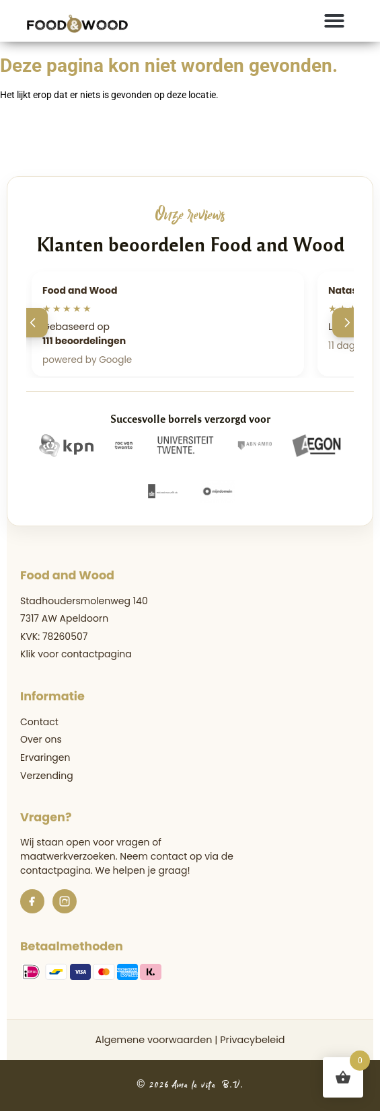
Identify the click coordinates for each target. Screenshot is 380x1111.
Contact (39, 722)
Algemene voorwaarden (153, 1039)
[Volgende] (347, 322)
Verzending (46, 775)
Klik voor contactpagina (76, 654)
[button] (334, 21)
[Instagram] (64, 901)
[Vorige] (33, 322)
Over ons (41, 739)
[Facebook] (32, 901)
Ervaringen (45, 757)
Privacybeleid (252, 1039)
